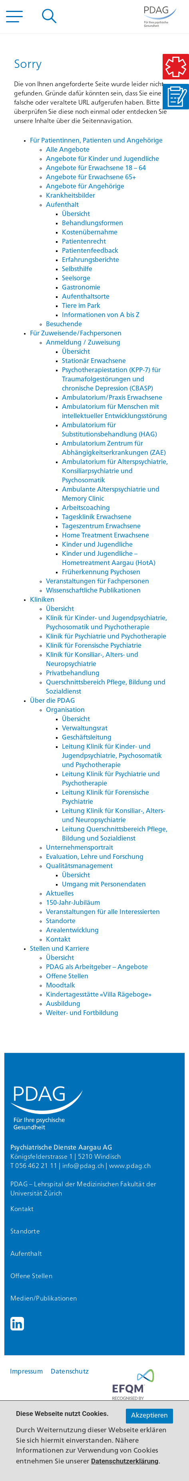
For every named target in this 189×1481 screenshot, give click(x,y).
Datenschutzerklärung (125, 1461)
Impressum (26, 1372)
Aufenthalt (26, 1254)
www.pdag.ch (130, 1166)
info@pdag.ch (83, 1166)
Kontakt (22, 1209)
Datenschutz (70, 1372)
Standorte (25, 1232)
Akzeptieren (149, 1416)
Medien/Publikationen (43, 1299)
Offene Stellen (31, 1276)
